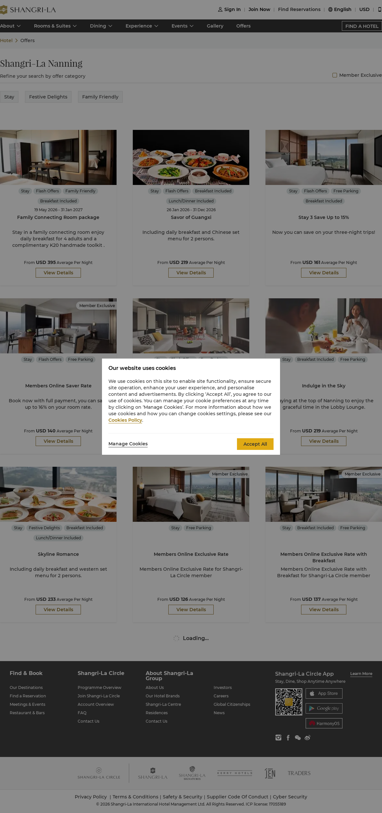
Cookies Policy (125, 420)
